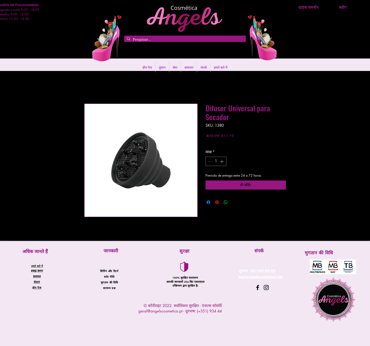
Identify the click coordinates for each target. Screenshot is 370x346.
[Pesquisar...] (184, 40)
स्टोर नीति (109, 276)
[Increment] (222, 161)
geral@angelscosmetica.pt (160, 311)
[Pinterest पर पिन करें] (217, 202)
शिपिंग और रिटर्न (109, 271)
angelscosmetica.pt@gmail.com (260, 276)
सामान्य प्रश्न (109, 288)
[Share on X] (234, 202)
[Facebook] (257, 287)
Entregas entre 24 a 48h (243, 142)
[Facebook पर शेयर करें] (208, 202)
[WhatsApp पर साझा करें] (225, 202)
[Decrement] (209, 161)
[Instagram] (266, 287)
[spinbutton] (216, 161)
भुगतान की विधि (109, 282)
